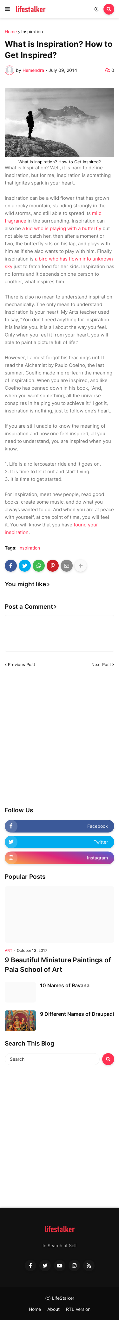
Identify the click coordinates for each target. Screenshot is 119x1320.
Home (11, 31)
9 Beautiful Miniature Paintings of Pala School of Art (58, 964)
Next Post (101, 664)
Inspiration (32, 31)
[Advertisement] (59, 737)
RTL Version (78, 1309)
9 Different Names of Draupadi (77, 1014)
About (53, 1309)
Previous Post (21, 664)
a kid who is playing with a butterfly (61, 228)
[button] (7, 9)
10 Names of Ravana (64, 985)
